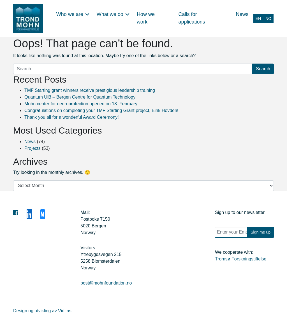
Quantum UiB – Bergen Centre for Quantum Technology (79, 97)
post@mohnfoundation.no (106, 283)
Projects (32, 148)
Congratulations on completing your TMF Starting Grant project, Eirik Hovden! (101, 110)
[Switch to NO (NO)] (268, 18)
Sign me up (260, 232)
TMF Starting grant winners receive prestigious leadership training (89, 90)
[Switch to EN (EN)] (258, 18)
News (30, 141)
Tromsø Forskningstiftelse (240, 259)
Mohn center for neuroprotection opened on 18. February (80, 103)
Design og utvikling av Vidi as (42, 310)
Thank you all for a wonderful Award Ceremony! (71, 117)
